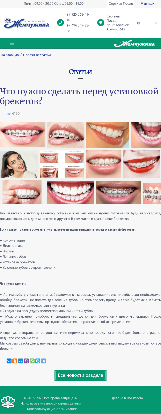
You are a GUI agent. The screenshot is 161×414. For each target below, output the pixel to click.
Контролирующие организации (52, 409)
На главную (10, 55)
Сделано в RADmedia (126, 398)
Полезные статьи (37, 55)
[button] (156, 23)
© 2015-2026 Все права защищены (51, 398)
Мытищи (147, 4)
